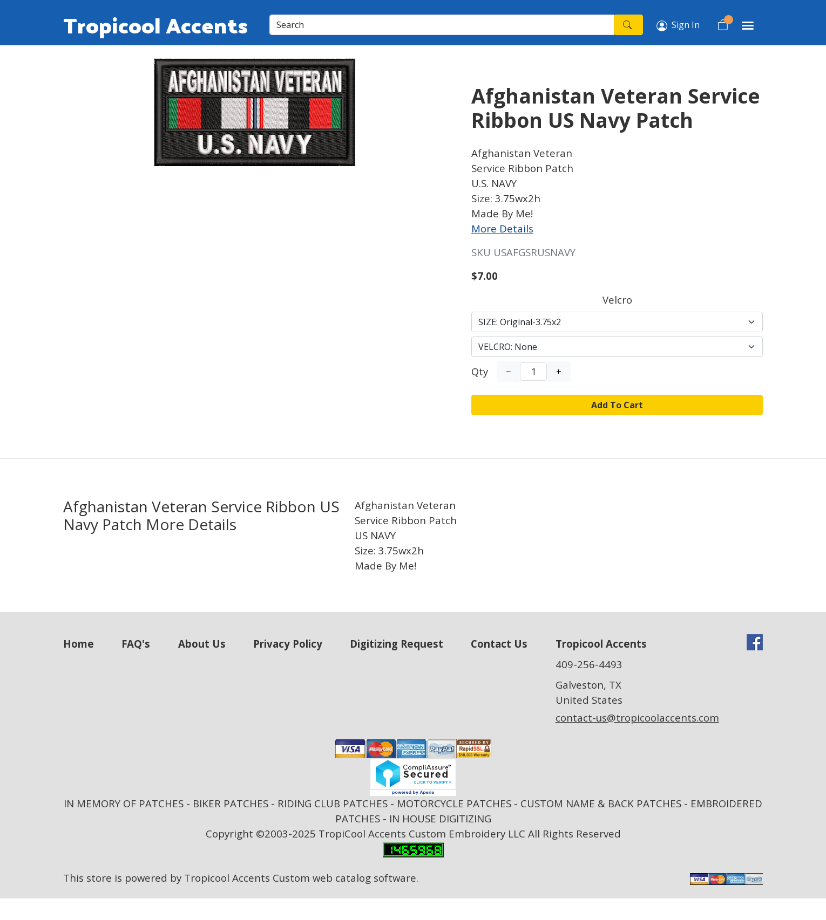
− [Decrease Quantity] (508, 371)
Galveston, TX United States (589, 692)
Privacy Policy (287, 643)
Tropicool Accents (155, 25)
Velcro (617, 299)
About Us (202, 643)
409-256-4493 (589, 664)
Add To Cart (617, 405)
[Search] (441, 25)
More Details (502, 228)
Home (78, 643)
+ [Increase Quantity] (558, 371)
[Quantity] (533, 371)
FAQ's (135, 643)
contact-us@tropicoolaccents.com (637, 717)
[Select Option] (617, 322)
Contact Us (499, 643)
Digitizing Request (396, 643)
